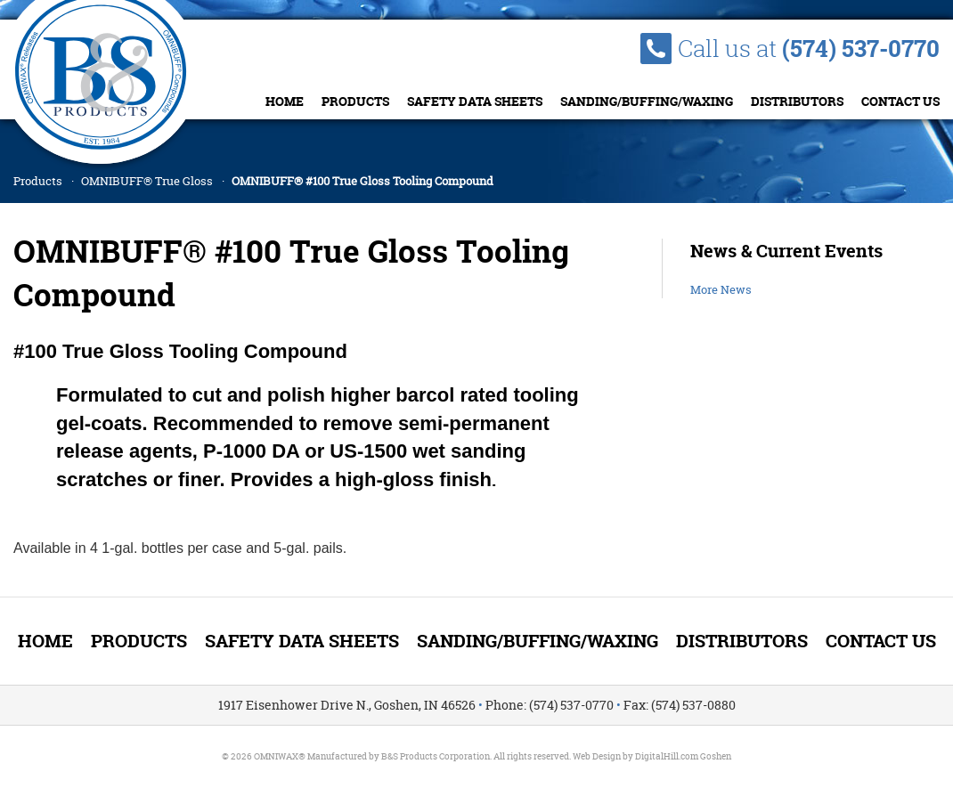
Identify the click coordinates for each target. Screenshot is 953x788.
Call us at (809, 48)
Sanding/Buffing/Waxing (646, 101)
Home (284, 101)
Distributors (797, 101)
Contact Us (900, 101)
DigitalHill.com (666, 756)
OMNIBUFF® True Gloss (147, 181)
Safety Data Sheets (474, 101)
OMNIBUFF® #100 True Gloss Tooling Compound (362, 181)
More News (721, 289)
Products (355, 101)
